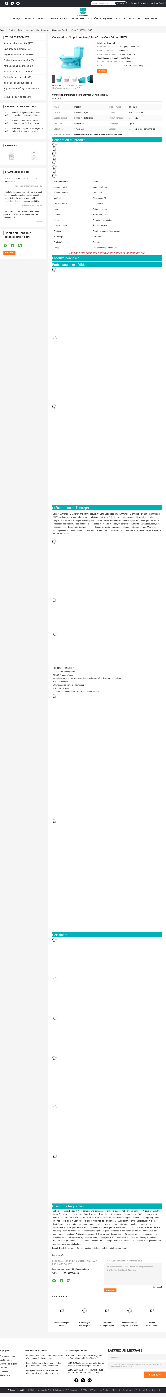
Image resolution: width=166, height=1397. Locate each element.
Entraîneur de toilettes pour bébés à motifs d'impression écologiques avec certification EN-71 (44, 1357)
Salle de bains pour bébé (28, 30)
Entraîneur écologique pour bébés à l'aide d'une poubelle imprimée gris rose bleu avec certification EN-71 (107, 1324)
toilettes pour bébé (100, 1248)
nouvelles (134, 18)
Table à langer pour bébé (15, 77)
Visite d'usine (77, 18)
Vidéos (41, 18)
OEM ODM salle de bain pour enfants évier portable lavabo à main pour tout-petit (86, 1364)
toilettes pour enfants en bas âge (77, 1248)
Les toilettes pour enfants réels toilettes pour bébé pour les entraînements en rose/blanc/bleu (43, 1365)
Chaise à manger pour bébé (16, 60)
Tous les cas (150, 18)
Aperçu (16, 18)
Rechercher (121, 3)
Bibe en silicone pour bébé (16, 83)
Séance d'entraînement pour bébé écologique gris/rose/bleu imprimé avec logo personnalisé (152, 1324)
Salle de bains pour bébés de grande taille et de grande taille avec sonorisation (27, 131)
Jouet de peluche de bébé (16, 71)
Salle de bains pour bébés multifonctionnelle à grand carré (62, 1324)
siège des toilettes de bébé (16, 54)
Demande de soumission (142, 3)
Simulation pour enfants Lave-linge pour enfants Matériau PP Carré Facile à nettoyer (85, 1357)
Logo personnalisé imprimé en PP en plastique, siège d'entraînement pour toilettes (42, 1372)
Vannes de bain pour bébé (16, 66)
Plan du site (5, 1375)
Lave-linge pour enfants (14, 49)
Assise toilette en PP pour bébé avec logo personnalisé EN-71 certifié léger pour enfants (129, 1324)
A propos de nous (58, 18)
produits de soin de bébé (15, 97)
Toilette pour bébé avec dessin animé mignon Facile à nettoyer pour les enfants (25, 123)
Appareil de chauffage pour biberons (21, 88)
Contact (120, 18)
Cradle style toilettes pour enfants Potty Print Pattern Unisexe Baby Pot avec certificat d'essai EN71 (84, 1324)
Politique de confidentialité (19, 1390)
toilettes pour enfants (119, 1248)
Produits (29, 18)
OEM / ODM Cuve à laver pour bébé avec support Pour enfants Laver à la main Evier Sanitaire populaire (86, 1372)
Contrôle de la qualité (100, 18)
